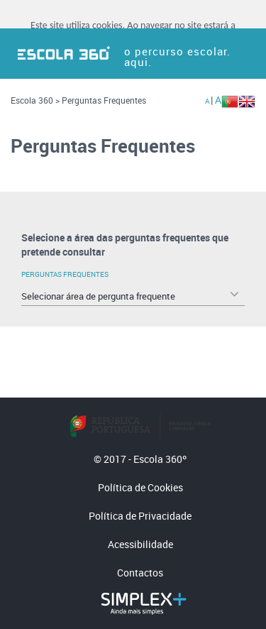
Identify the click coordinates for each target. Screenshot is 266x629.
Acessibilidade (140, 544)
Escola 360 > (35, 100)
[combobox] (133, 296)
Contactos (140, 572)
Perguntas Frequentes (104, 100)
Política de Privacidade (140, 516)
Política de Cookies (140, 487)
